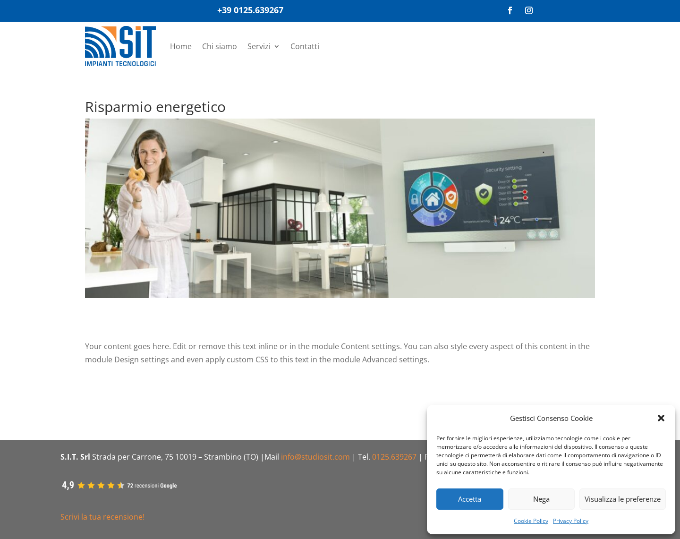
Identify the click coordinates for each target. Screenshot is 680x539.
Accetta (469, 499)
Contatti (304, 46)
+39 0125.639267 (250, 10)
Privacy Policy (570, 521)
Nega (541, 499)
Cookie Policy (531, 521)
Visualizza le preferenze (623, 499)
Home (181, 46)
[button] (661, 418)
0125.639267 (394, 457)
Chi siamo (219, 46)
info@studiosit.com (315, 457)
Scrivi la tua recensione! (102, 517)
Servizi (259, 46)
